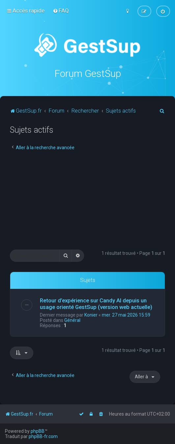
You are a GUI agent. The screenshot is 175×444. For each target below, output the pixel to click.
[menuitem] (61, 11)
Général (72, 320)
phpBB (37, 431)
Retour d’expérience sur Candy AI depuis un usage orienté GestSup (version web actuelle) (96, 303)
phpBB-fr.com (43, 436)
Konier (91, 315)
